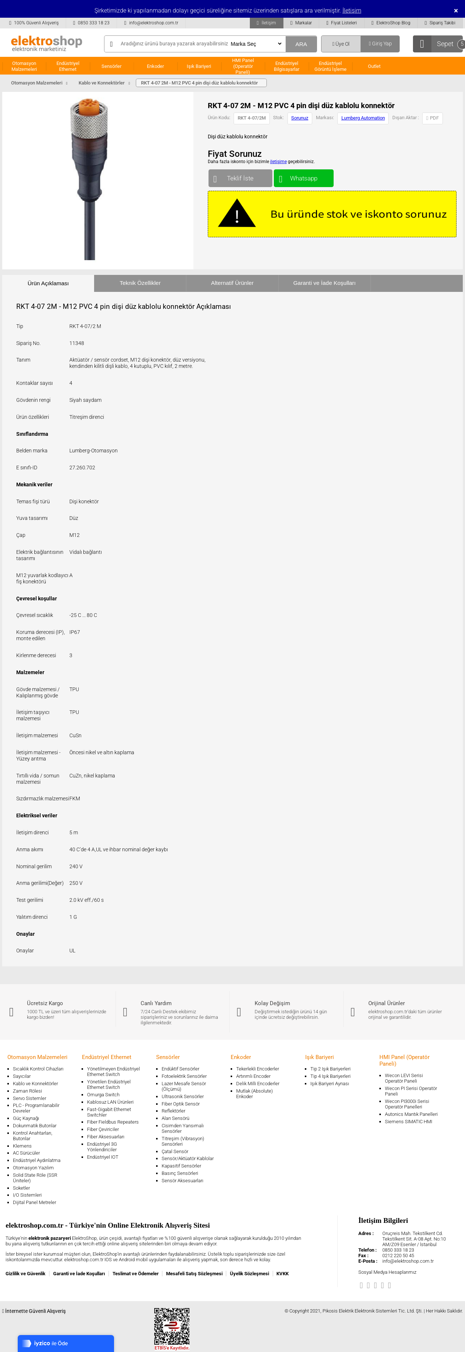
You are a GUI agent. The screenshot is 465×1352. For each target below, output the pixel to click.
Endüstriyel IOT (102, 1157)
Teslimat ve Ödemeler (136, 1273)
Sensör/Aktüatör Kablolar (188, 1158)
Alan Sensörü (175, 1118)
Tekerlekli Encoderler (257, 1069)
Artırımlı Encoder (253, 1076)
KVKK (282, 1273)
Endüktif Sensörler (180, 1069)
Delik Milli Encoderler (257, 1083)
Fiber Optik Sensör (181, 1104)
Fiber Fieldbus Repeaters (113, 1122)
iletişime (278, 161)
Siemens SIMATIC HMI (408, 1121)
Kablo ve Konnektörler (35, 1083)
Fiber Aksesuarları (105, 1136)
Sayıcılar (22, 1076)
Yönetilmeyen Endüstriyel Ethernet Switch (113, 1071)
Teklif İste (240, 176)
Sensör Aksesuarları (182, 1180)
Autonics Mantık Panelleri (411, 1114)
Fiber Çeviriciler (103, 1129)
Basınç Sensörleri (180, 1173)
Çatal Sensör (175, 1151)
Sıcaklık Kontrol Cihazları (38, 1069)
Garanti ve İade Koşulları (324, 283)
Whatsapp (303, 176)
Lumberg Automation (363, 118)
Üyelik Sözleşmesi (249, 1273)
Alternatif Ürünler (232, 283)
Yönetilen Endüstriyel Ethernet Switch (109, 1084)
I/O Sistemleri (27, 1195)
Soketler (21, 1188)
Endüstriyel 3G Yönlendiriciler (102, 1146)
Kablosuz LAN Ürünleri (110, 1102)
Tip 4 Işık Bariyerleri (330, 1076)
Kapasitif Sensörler (181, 1166)
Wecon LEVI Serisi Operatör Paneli (404, 1078)
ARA (301, 44)
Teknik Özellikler (140, 283)
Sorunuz (299, 118)
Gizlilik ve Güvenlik (25, 1273)
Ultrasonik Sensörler (183, 1096)
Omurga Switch (103, 1094)
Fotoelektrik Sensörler (184, 1076)
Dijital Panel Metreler (34, 1202)
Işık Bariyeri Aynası (329, 1083)
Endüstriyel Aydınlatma (37, 1160)
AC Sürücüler (26, 1153)
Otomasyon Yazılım (33, 1167)
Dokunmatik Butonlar (34, 1125)
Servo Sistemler (29, 1098)
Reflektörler (173, 1111)
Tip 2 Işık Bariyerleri (330, 1069)
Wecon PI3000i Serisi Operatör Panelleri (407, 1104)
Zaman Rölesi (27, 1091)
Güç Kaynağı (26, 1118)
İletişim (351, 10)
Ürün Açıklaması (48, 283)
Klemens (22, 1146)
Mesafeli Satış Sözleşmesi (194, 1273)
